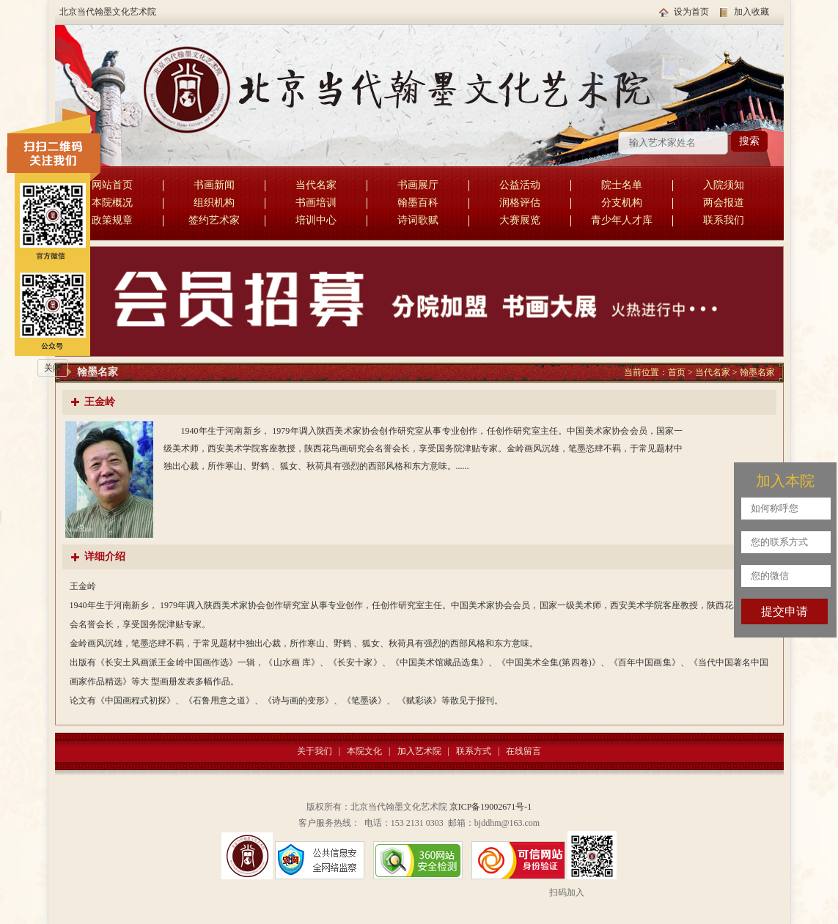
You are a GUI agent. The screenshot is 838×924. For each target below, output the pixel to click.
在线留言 (523, 751)
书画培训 (316, 202)
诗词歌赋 (417, 220)
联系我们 (723, 220)
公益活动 (519, 185)
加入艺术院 (419, 751)
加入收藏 (751, 12)
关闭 (53, 368)
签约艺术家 (214, 220)
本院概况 (112, 202)
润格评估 (519, 202)
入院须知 (723, 185)
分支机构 (621, 202)
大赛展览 (519, 220)
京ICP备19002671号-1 (490, 807)
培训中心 (316, 220)
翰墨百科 (417, 202)
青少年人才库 (622, 220)
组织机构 (214, 202)
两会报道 (723, 202)
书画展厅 (417, 185)
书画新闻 (214, 185)
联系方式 (473, 751)
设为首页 (691, 12)
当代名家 (316, 185)
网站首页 (112, 185)
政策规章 (112, 220)
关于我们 (314, 751)
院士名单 (621, 185)
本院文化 (364, 751)
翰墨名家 (757, 372)
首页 (677, 372)
